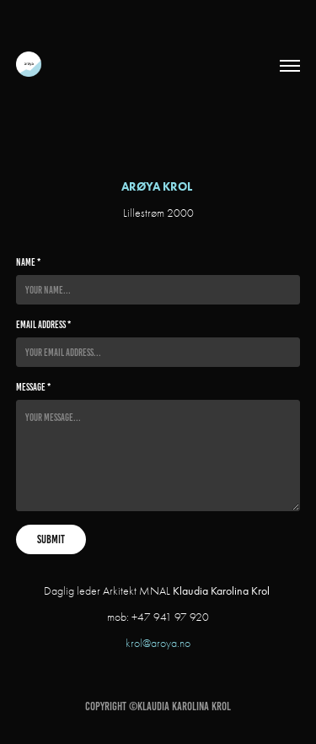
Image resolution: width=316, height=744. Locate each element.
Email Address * (43, 324)
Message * (33, 386)
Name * (28, 261)
